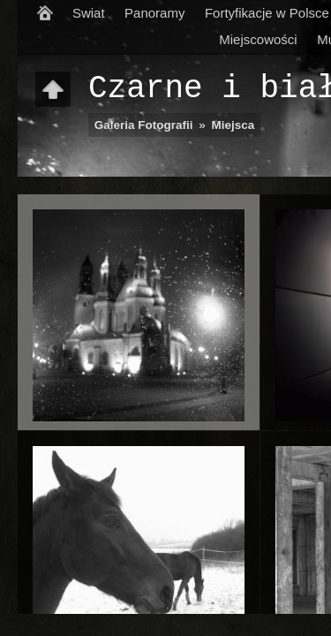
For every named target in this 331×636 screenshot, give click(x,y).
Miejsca (233, 125)
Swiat (88, 12)
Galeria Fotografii (143, 125)
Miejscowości (258, 39)
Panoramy (154, 12)
